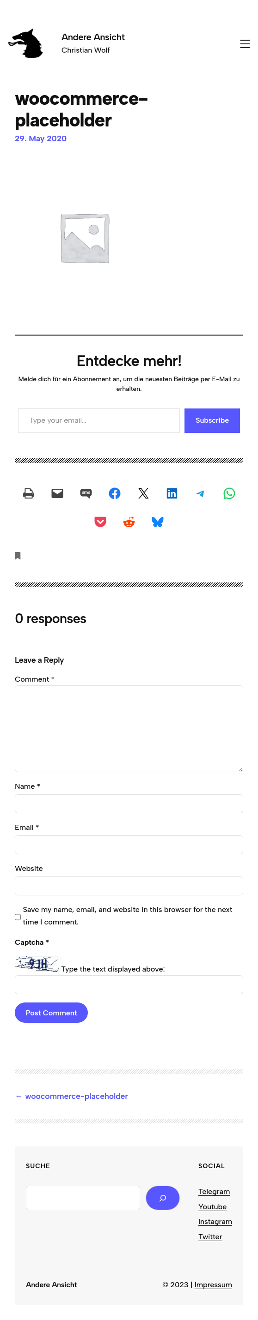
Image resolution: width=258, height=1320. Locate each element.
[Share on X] (143, 493)
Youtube (212, 1206)
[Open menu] (245, 43)
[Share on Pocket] (100, 522)
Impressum (213, 1284)
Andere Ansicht (92, 36)
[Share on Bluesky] (158, 522)
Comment (35, 679)
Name (27, 786)
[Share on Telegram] (201, 493)
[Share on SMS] (86, 493)
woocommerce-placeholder (76, 1096)
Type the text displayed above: (113, 969)
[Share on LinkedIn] (172, 493)
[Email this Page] (57, 493)
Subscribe (212, 420)
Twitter (210, 1236)
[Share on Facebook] (115, 493)
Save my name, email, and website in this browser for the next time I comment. (127, 915)
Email (27, 827)
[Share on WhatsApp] (229, 493)
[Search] (163, 1198)
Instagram (215, 1221)
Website (29, 868)
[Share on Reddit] (129, 522)
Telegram (214, 1191)
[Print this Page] (29, 493)
